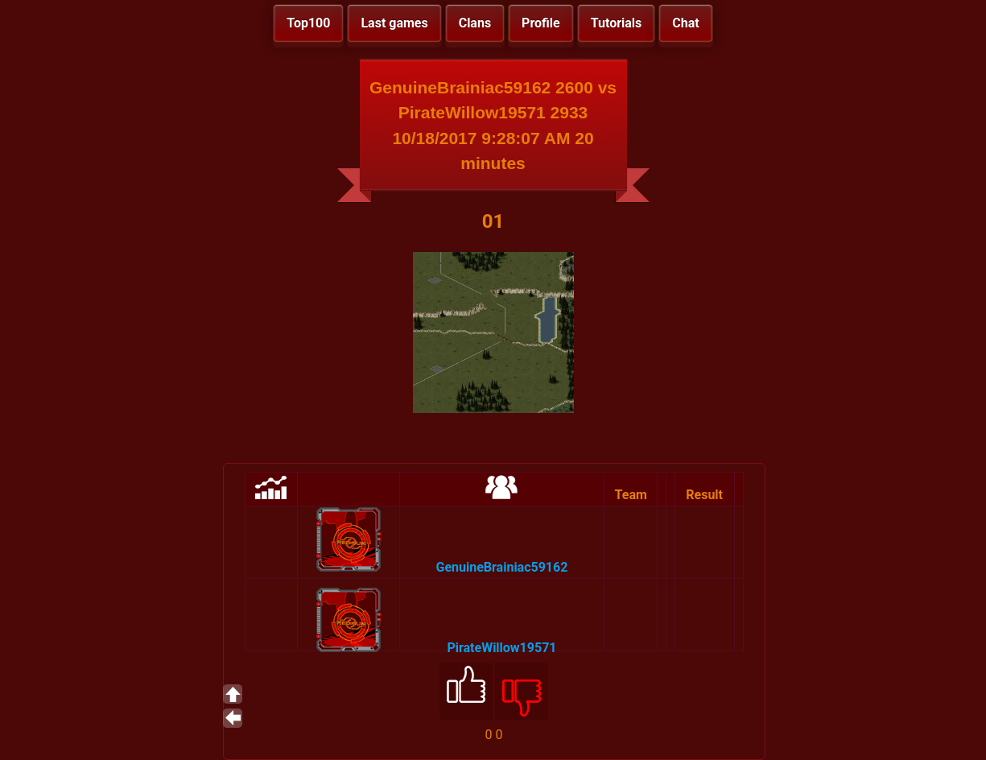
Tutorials (616, 23)
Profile (541, 23)
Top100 (308, 23)
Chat (685, 23)
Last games (394, 23)
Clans (475, 23)
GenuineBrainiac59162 (501, 567)
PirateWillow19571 (501, 647)
